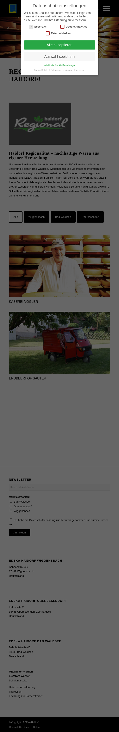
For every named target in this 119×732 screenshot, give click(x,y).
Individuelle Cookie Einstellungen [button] (59, 65)
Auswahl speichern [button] (59, 57)
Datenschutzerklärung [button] (61, 70)
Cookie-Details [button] (41, 70)
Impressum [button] (79, 70)
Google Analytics (73, 27)
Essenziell (38, 27)
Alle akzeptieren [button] (60, 45)
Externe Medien (58, 33)
